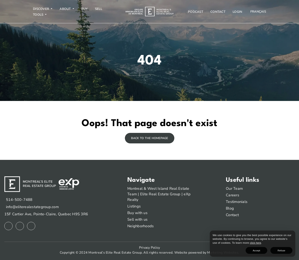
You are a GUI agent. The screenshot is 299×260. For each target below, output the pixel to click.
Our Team (234, 188)
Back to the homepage (149, 138)
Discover (41, 9)
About (66, 9)
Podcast (195, 12)
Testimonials (236, 201)
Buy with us (137, 212)
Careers (232, 195)
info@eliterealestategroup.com (32, 206)
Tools (38, 15)
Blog (230, 208)
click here (242, 242)
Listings (134, 206)
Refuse (285, 249)
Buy (84, 9)
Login (237, 12)
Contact (217, 12)
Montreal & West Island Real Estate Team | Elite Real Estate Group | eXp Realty (159, 194)
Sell (98, 9)
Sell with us (137, 219)
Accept (269, 249)
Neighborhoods (140, 226)
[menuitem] (257, 11)
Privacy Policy (149, 247)
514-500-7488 (19, 199)
